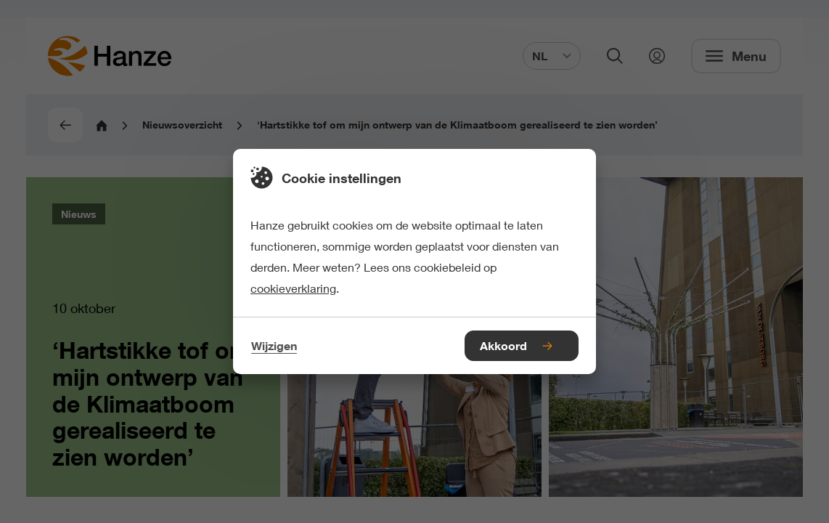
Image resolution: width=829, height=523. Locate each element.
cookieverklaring (293, 288)
